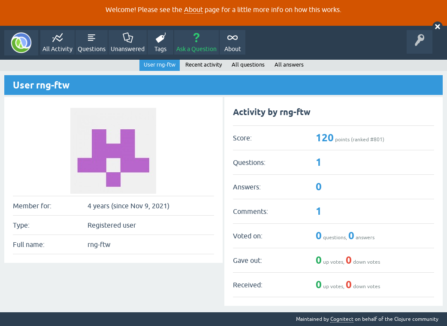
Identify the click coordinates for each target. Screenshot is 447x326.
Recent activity (203, 64)
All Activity (57, 49)
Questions (92, 49)
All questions (248, 64)
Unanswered (128, 49)
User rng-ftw (159, 64)
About (193, 9)
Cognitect (341, 319)
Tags (160, 49)
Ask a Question (196, 49)
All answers (289, 64)
